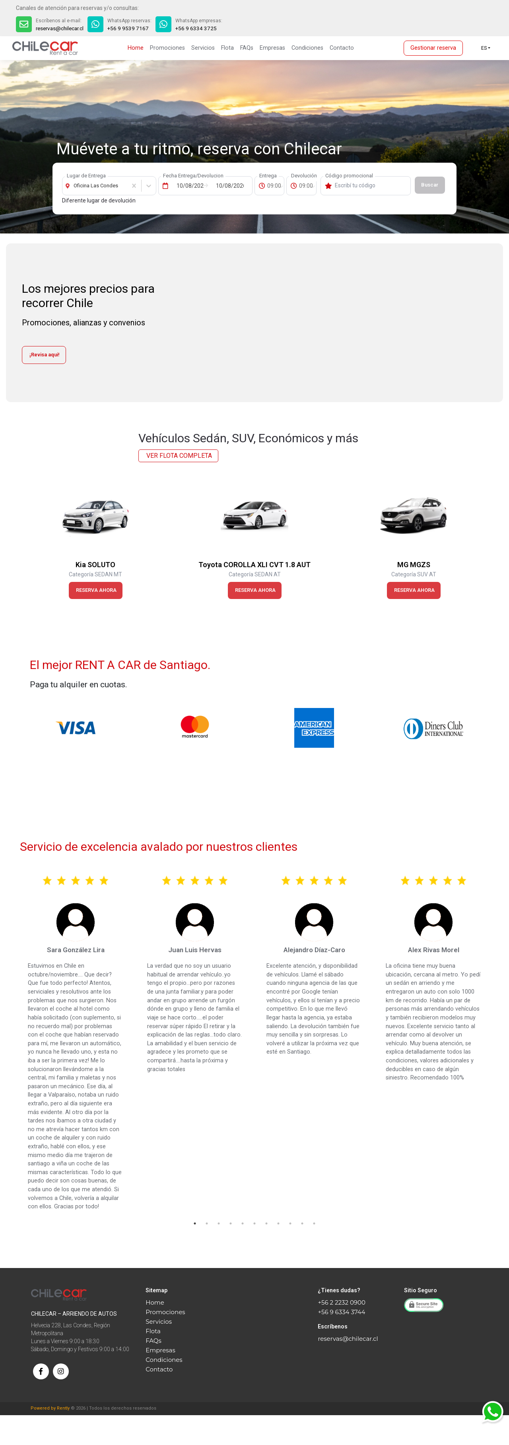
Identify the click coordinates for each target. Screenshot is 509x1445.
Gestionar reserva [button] (433, 48)
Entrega (268, 176)
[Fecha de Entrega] (188, 186)
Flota (227, 48)
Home (136, 48)
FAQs (246, 48)
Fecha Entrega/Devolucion (193, 176)
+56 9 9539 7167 (132, 28)
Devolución (304, 176)
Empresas (272, 48)
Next (499, 541)
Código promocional (349, 176)
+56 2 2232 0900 (341, 1302)
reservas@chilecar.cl (61, 28)
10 (302, 1223)
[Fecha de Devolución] (227, 186)
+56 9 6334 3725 (200, 28)
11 (314, 1223)
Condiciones (307, 48)
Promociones (167, 48)
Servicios (203, 48)
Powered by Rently (50, 1438)
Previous (10, 541)
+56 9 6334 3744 (341, 1312)
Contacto (342, 48)
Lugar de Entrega (86, 176)
